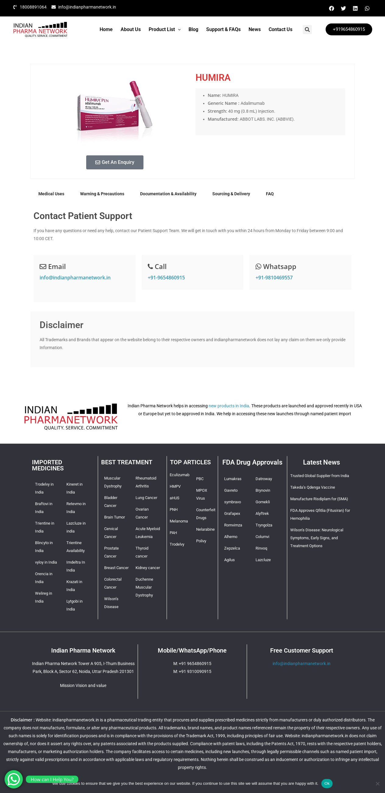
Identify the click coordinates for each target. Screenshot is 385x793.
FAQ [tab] (270, 193)
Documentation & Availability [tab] (168, 193)
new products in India (229, 405)
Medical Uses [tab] (51, 193)
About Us (131, 29)
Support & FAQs (223, 29)
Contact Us (280, 29)
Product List (165, 29)
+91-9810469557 (274, 277)
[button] (165, 30)
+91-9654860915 (166, 277)
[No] (377, 784)
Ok (327, 783)
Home (106, 29)
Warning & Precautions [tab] (102, 193)
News (255, 29)
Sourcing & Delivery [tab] (231, 193)
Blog (193, 29)
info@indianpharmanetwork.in (75, 277)
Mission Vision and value (83, 685)
